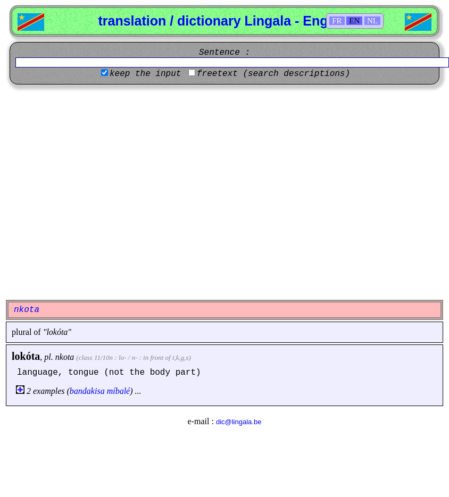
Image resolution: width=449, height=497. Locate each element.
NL (372, 20)
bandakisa (87, 390)
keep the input (145, 74)
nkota (64, 356)
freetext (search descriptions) (273, 74)
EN (354, 20)
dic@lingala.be (238, 422)
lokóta (26, 356)
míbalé (118, 390)
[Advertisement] (99, 192)
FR (337, 20)
